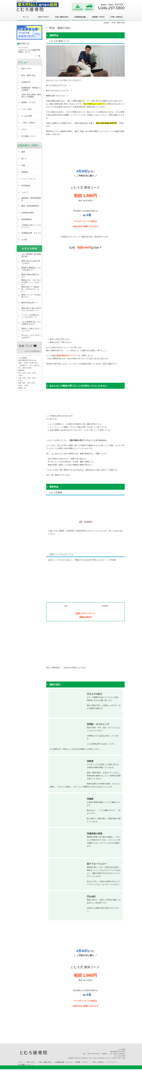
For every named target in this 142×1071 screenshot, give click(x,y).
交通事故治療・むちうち (80, 17)
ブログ (24, 129)
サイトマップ (112, 1062)
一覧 (38, 56)
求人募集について (28, 136)
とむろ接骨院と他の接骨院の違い (31, 255)
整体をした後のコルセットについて (31, 330)
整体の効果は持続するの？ (30, 276)
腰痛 (23, 152)
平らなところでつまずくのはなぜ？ (31, 336)
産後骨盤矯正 (26, 219)
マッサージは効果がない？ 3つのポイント (30, 316)
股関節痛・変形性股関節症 (31, 199)
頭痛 (23, 165)
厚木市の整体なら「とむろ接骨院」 (71, 1070)
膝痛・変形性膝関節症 (30, 206)
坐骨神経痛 (25, 186)
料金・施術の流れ (62, 17)
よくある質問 (26, 116)
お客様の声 (25, 82)
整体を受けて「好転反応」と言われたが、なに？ (30, 289)
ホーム (26, 17)
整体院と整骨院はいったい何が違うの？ (31, 269)
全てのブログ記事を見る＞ (33, 351)
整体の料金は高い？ (29, 303)
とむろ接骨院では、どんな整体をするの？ (31, 323)
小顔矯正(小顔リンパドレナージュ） (31, 226)
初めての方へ (44, 17)
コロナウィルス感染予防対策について (29, 51)
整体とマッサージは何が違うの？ (31, 296)
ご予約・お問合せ (116, 17)
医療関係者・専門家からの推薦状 (31, 89)
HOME (106, 22)
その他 (24, 240)
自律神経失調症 (27, 213)
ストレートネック (28, 179)
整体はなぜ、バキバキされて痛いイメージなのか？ (31, 282)
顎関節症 (25, 172)
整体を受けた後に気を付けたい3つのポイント (31, 309)
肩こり (24, 159)
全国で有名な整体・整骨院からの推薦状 (31, 96)
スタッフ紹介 (26, 109)
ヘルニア (25, 192)
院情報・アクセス (98, 17)
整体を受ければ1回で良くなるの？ (30, 262)
